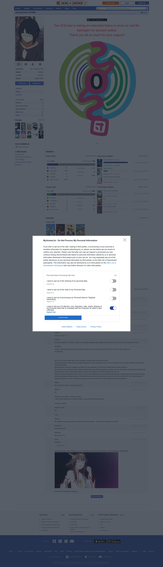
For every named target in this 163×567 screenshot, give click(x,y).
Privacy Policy (95, 327)
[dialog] (81, 283)
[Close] (125, 240)
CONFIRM (63, 318)
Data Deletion (67, 327)
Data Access (81, 327)
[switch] (113, 281)
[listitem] (81, 275)
